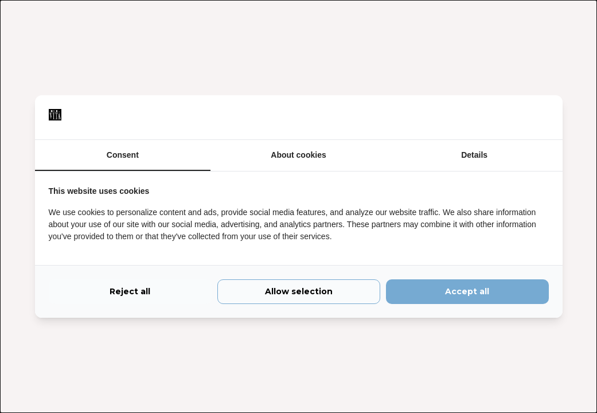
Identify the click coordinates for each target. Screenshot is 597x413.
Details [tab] (474, 154)
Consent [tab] (123, 154)
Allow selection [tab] (299, 291)
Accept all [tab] (467, 291)
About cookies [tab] (298, 154)
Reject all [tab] (130, 291)
